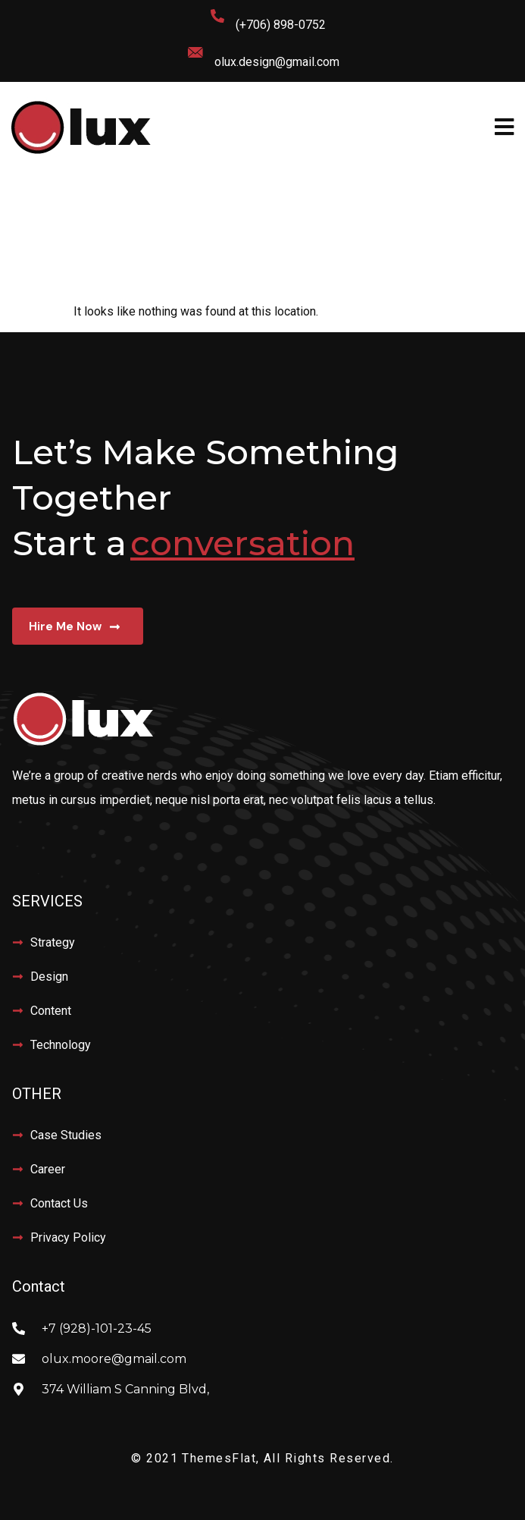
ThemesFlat (219, 1458)
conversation (242, 543)
